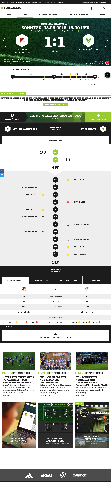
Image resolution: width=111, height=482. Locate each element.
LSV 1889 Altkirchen (22, 51)
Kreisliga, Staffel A (55, 24)
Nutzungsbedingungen (28, 477)
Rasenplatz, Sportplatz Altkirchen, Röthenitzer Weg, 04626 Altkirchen (55, 31)
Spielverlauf (55, 140)
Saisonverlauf (42, 280)
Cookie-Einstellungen (64, 477)
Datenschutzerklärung (15, 477)
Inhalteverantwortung (51, 477)
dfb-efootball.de (20, 2)
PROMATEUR (5, 2)
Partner (45, 2)
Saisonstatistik (15, 280)
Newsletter (60, 2)
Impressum (4, 477)
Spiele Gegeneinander (69, 280)
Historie (96, 280)
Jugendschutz (40, 477)
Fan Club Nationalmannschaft (33, 2)
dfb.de (12, 2)
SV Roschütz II (88, 50)
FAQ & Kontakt (52, 2)
